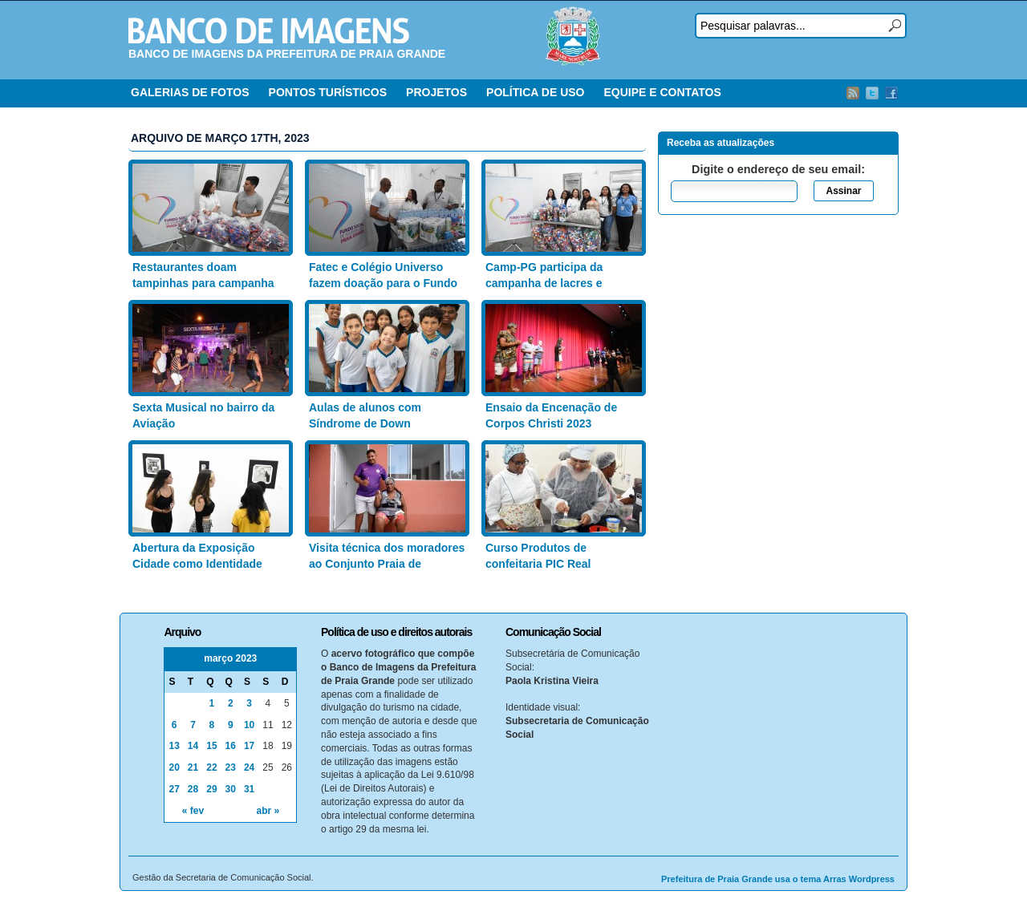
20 (173, 767)
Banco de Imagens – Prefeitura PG (268, 30)
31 (249, 789)
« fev (193, 810)
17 (249, 745)
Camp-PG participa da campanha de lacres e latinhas (544, 283)
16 (230, 745)
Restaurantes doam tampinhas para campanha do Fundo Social (203, 283)
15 (211, 745)
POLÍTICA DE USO (535, 92)
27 (173, 789)
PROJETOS (436, 92)
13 (173, 745)
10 (249, 725)
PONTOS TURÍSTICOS (328, 92)
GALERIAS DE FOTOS (190, 92)
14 (193, 745)
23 (230, 767)
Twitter (872, 93)
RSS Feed (852, 93)
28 (193, 789)
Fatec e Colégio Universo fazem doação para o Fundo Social (383, 283)
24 (249, 767)
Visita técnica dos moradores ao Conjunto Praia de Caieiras (387, 563)
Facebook (891, 93)
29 (211, 789)
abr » (268, 810)
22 (211, 767)
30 (230, 789)
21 (193, 767)
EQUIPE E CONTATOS (662, 92)
